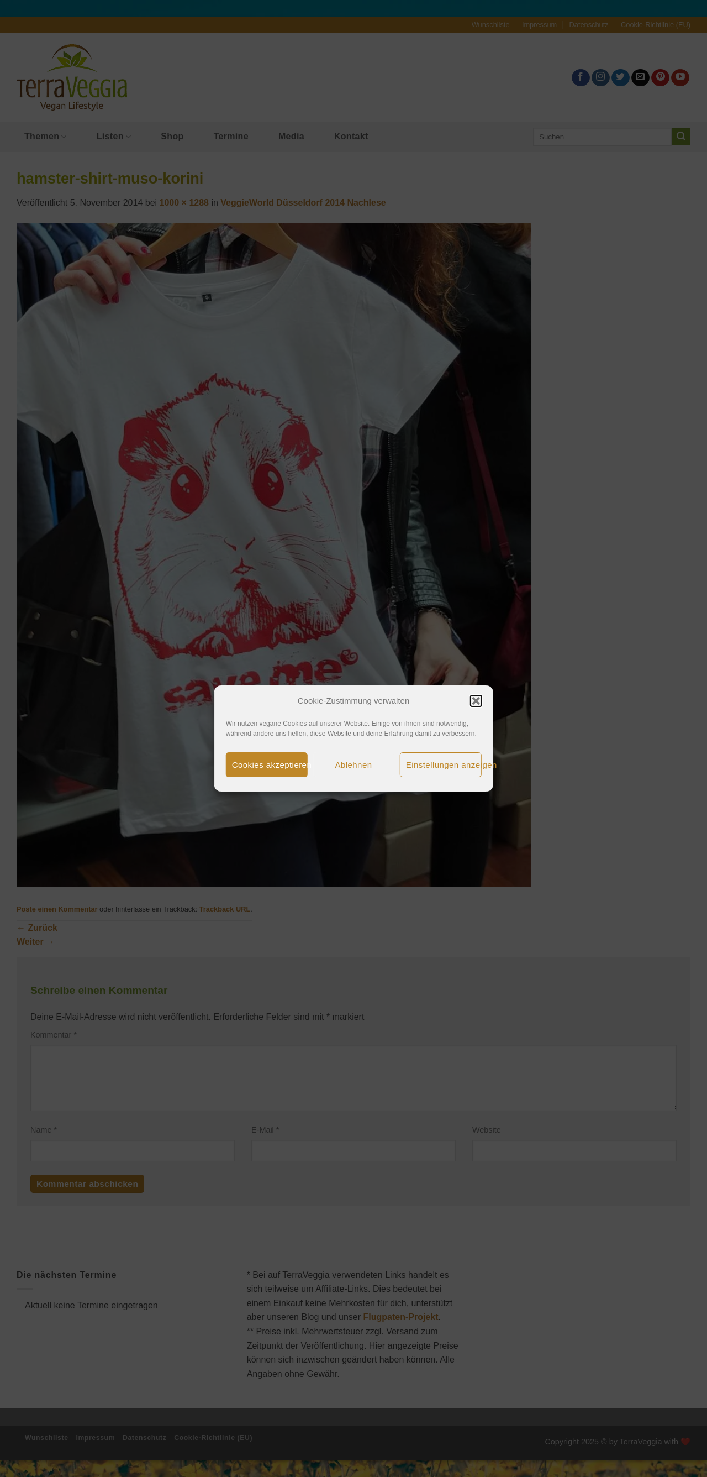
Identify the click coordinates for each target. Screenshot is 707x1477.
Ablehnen (353, 764)
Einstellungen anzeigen (444, 764)
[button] (475, 700)
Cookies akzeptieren (270, 764)
